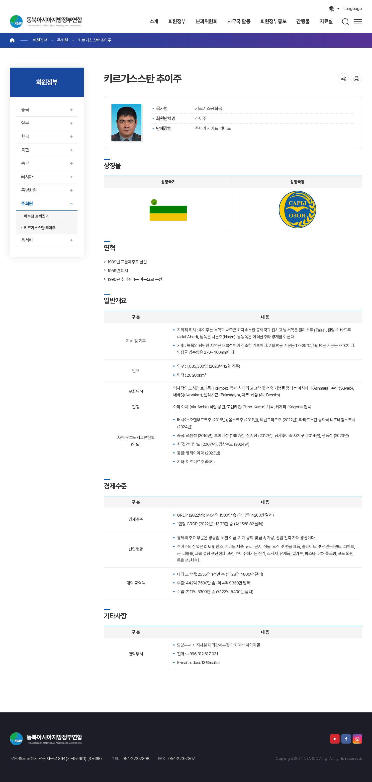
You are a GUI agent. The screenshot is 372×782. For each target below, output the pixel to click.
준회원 (62, 40)
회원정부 (40, 40)
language (352, 8)
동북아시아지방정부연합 (46, 21)
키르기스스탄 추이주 (94, 40)
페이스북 (346, 739)
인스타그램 (357, 739)
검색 (345, 21)
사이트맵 (358, 21)
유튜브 (335, 739)
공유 (343, 78)
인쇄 (356, 78)
